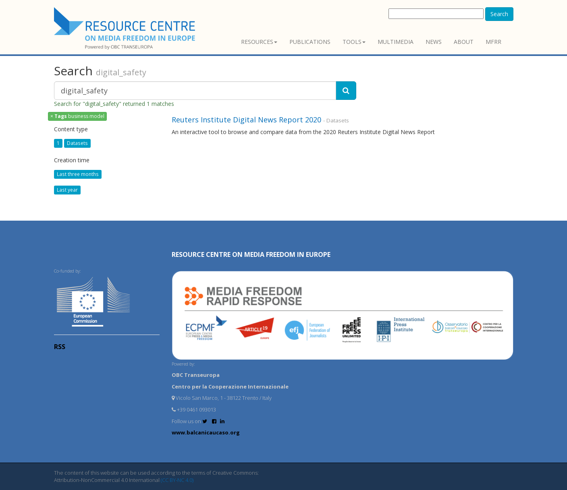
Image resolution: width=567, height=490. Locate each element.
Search (499, 14)
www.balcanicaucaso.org (206, 432)
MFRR (493, 41)
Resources (259, 41)
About (464, 41)
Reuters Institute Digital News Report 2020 (246, 119)
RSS (59, 346)
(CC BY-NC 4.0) (177, 480)
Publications (309, 41)
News (434, 41)
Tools (354, 41)
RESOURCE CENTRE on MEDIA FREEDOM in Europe (251, 254)
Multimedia (395, 41)
